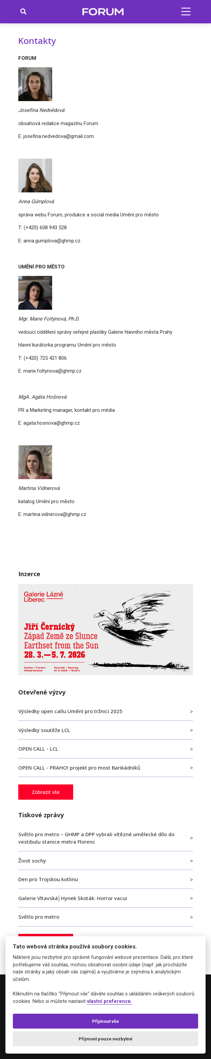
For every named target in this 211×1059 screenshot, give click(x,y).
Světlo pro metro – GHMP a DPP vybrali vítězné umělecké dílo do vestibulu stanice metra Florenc (96, 838)
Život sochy (32, 860)
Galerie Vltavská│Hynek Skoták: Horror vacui (72, 898)
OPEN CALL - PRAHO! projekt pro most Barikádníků (79, 767)
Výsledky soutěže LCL (44, 730)
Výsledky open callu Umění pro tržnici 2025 (70, 711)
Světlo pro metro (38, 916)
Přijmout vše (105, 1021)
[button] (186, 11)
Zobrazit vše (46, 792)
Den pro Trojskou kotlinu (48, 879)
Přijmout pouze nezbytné (105, 1038)
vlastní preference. (109, 1001)
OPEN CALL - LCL (38, 748)
